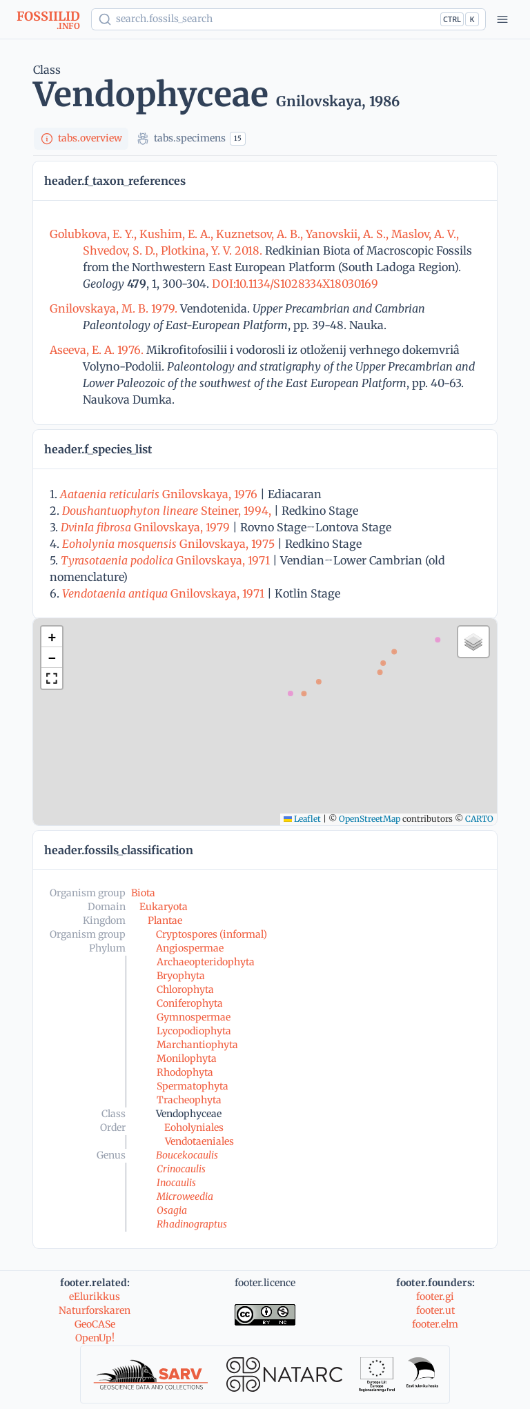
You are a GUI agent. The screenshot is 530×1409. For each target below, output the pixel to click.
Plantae (165, 920)
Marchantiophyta (197, 1044)
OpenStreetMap (369, 819)
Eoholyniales (194, 1127)
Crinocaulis (181, 1169)
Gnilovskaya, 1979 (145, 527)
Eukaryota (163, 906)
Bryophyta (181, 975)
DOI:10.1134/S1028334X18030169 (293, 283)
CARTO (479, 819)
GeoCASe (95, 1324)
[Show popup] (288, 19)
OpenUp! (95, 1338)
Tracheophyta (189, 1100)
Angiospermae (190, 948)
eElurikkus (94, 1296)
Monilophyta (187, 1058)
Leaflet (302, 819)
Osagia (172, 1210)
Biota (143, 893)
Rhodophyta (185, 1072)
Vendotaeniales (199, 1141)
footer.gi (435, 1296)
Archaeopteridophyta (206, 962)
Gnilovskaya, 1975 (168, 544)
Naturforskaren (94, 1310)
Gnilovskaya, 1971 (165, 560)
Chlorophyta (185, 989)
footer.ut (435, 1310)
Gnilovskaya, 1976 (158, 494)
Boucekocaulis (187, 1155)
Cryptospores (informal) (211, 934)
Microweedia (185, 1196)
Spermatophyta (192, 1086)
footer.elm (435, 1324)
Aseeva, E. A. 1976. (98, 350)
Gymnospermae (193, 1017)
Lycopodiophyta (194, 1031)
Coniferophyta (190, 1003)
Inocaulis (176, 1182)
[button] (51, 637)
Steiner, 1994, (166, 511)
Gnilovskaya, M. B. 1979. (115, 308)
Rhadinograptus (192, 1224)
